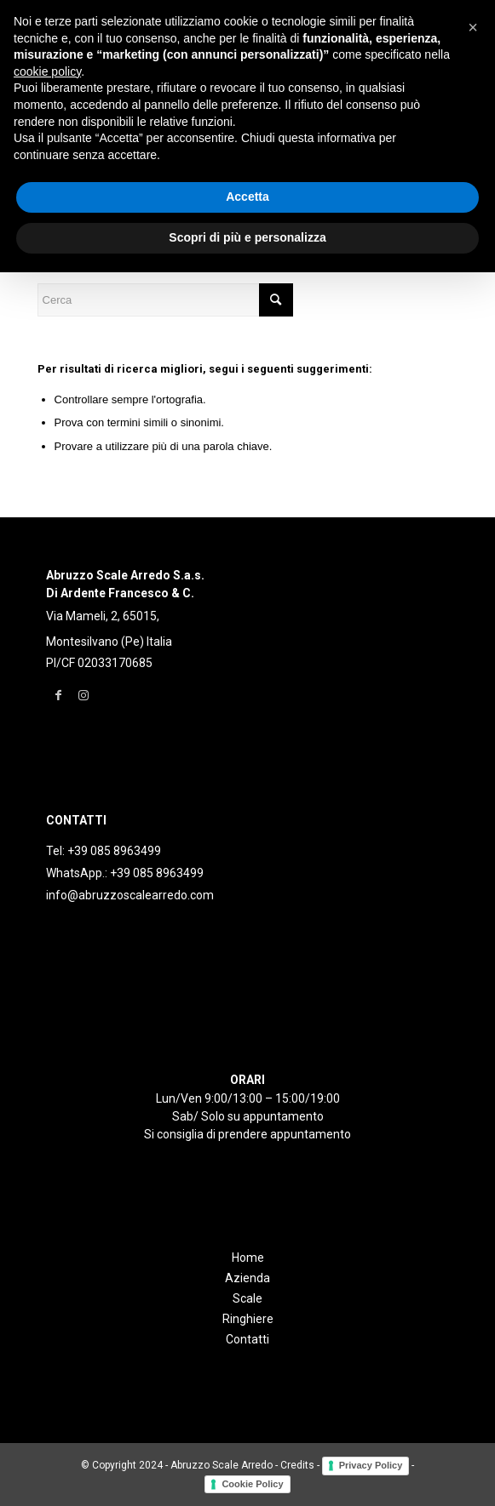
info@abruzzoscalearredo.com (130, 895)
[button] (472, 27)
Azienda (247, 1278)
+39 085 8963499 (114, 851)
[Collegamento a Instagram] (84, 695)
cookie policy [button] (47, 71)
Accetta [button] (247, 196)
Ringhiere (247, 1319)
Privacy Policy (371, 1465)
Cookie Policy (252, 1484)
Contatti (247, 1339)
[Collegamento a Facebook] (58, 695)
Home (248, 1257)
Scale (247, 1298)
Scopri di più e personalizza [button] (247, 237)
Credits (297, 1465)
